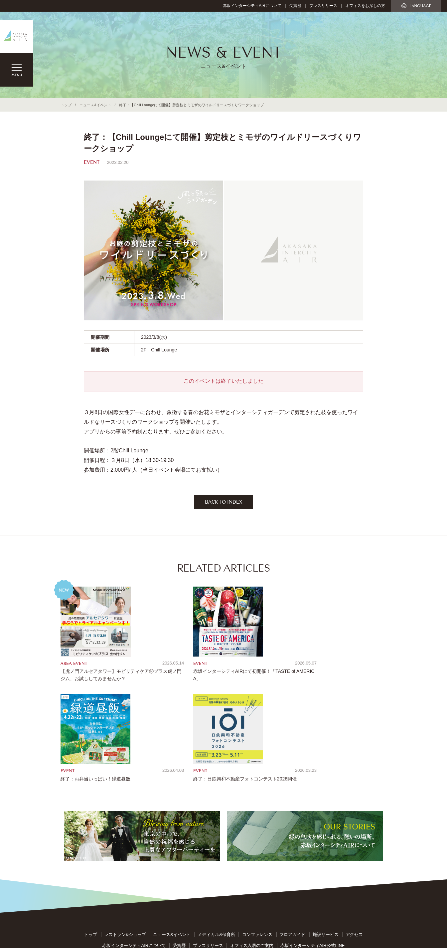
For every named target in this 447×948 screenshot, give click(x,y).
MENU (16, 70)
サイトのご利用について (161, 873)
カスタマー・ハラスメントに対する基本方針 (254, 884)
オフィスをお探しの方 (365, 5)
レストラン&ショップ (125, 842)
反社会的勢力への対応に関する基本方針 (165, 884)
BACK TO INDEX (223, 503)
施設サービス (326, 842)
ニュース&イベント (95, 105)
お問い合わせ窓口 (209, 873)
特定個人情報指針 (292, 873)
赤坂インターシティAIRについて (252, 5)
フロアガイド (292, 842)
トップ (66, 105)
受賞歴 (295, 5)
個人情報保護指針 (250, 873)
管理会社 (312, 884)
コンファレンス (257, 842)
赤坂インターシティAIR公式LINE (312, 853)
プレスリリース (323, 5)
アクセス (354, 842)
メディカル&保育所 (216, 842)
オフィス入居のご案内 (251, 853)
